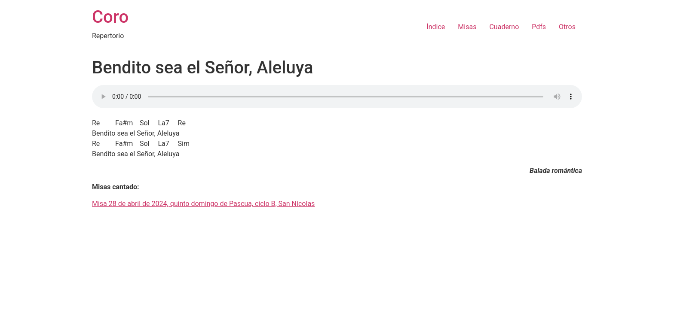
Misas (467, 27)
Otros (567, 27)
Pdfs (539, 27)
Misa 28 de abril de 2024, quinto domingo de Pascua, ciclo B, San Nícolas (203, 204)
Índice (435, 27)
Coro (110, 17)
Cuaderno (504, 27)
